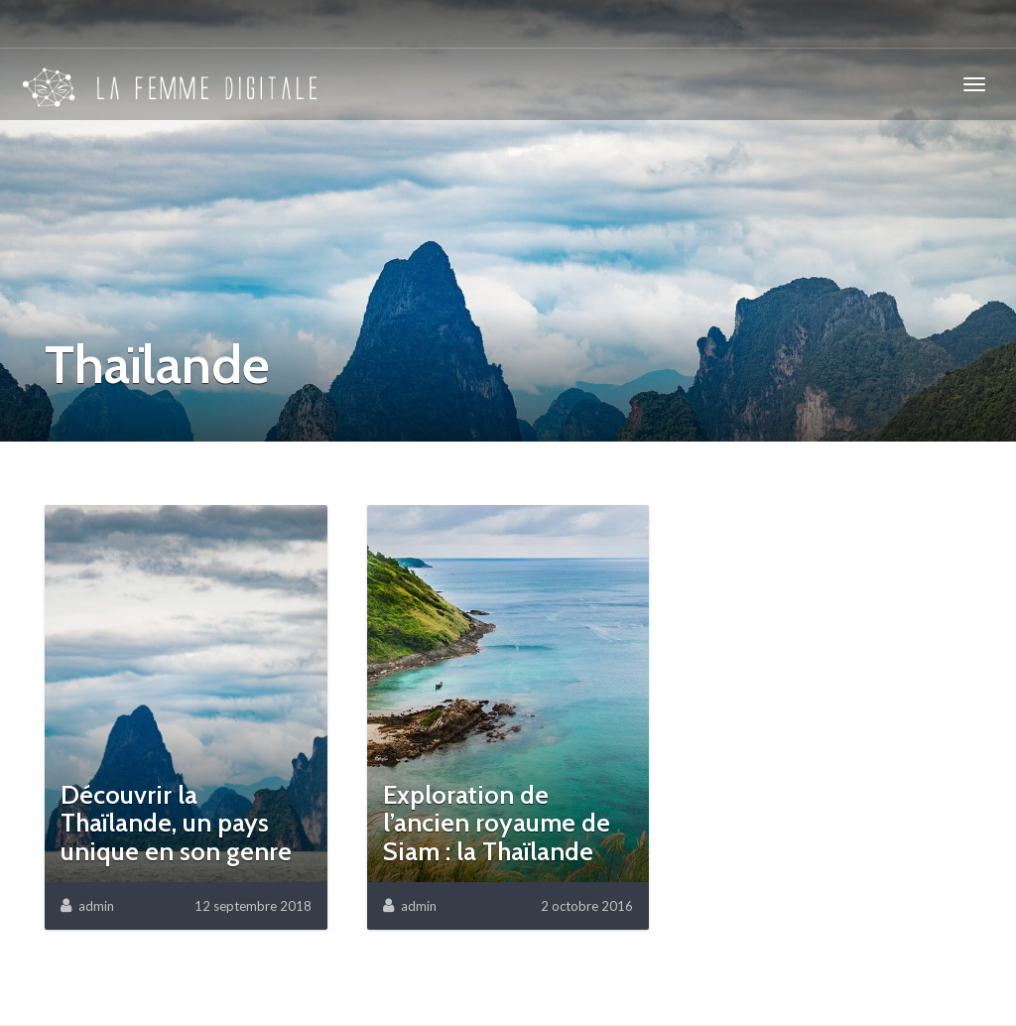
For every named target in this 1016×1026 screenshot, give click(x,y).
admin (96, 906)
